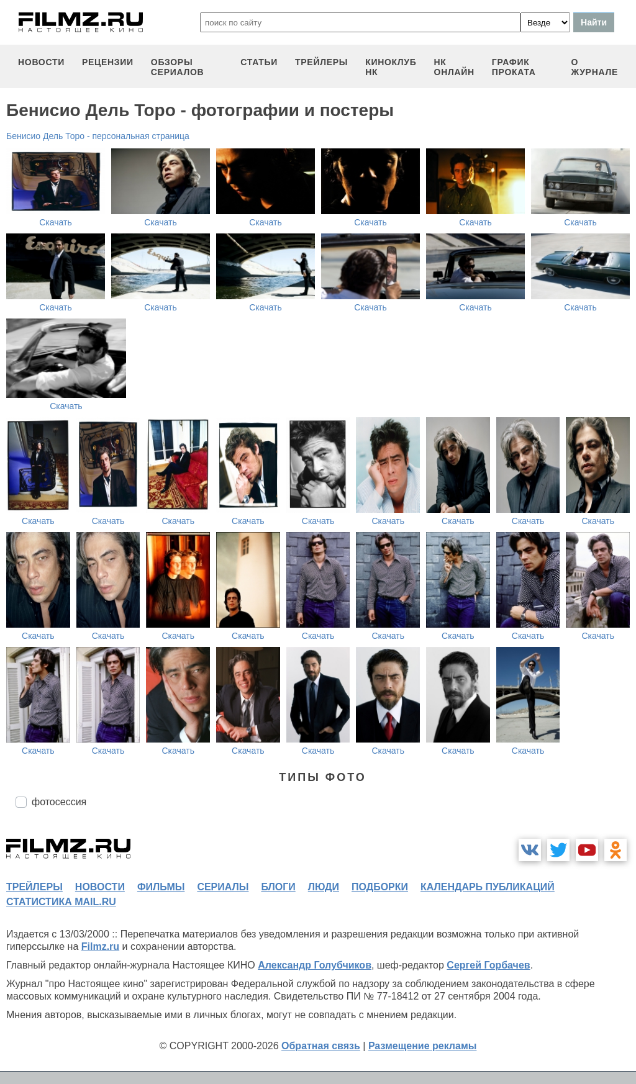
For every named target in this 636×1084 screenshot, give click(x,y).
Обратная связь (320, 1046)
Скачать (55, 222)
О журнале (594, 67)
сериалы (222, 887)
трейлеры (321, 62)
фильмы (160, 887)
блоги (278, 887)
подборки (380, 887)
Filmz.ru (100, 946)
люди (323, 887)
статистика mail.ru (61, 902)
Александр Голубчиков (314, 965)
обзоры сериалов (177, 67)
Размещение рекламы (422, 1046)
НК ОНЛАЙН (454, 67)
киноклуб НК (390, 67)
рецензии (108, 62)
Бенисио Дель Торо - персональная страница (97, 136)
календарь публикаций (487, 887)
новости (41, 62)
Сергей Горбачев (488, 965)
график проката (514, 67)
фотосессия (59, 802)
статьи (259, 62)
